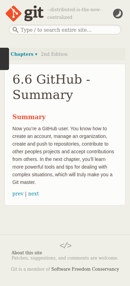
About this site (26, 252)
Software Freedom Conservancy (85, 269)
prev (18, 193)
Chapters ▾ (24, 54)
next (33, 193)
